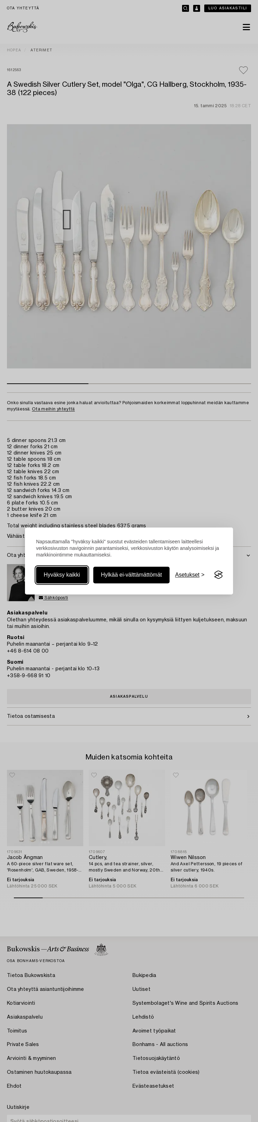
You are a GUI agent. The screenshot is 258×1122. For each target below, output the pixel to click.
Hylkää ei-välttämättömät (131, 575)
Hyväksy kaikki (62, 575)
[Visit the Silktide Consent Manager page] (218, 575)
